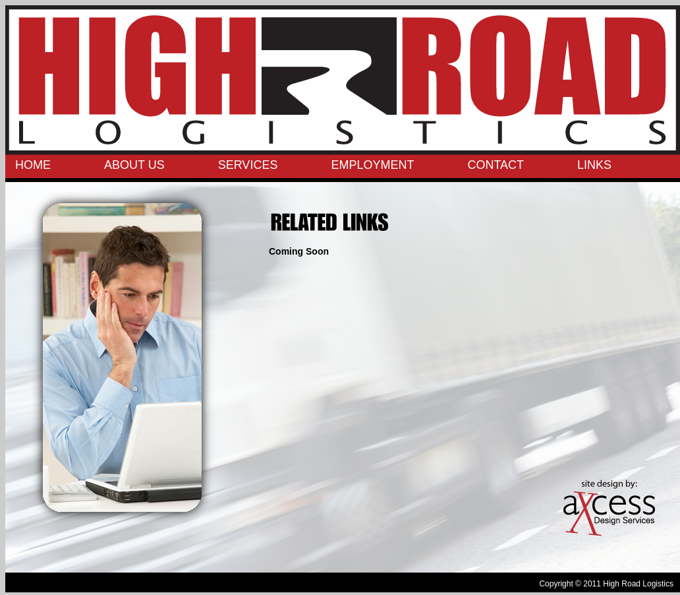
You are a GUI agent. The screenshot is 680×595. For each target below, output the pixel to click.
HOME (33, 165)
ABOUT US (134, 165)
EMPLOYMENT (372, 165)
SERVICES (248, 165)
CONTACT (495, 165)
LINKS (594, 165)
